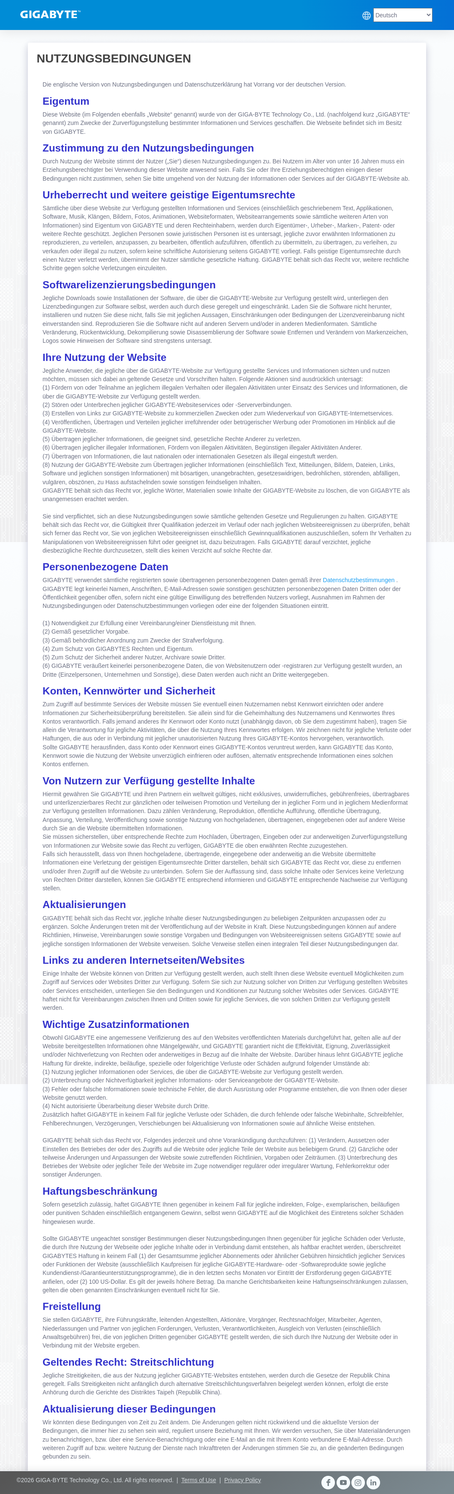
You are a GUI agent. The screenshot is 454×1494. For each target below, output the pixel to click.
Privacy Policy (242, 1480)
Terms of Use (198, 1480)
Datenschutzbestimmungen (360, 580)
